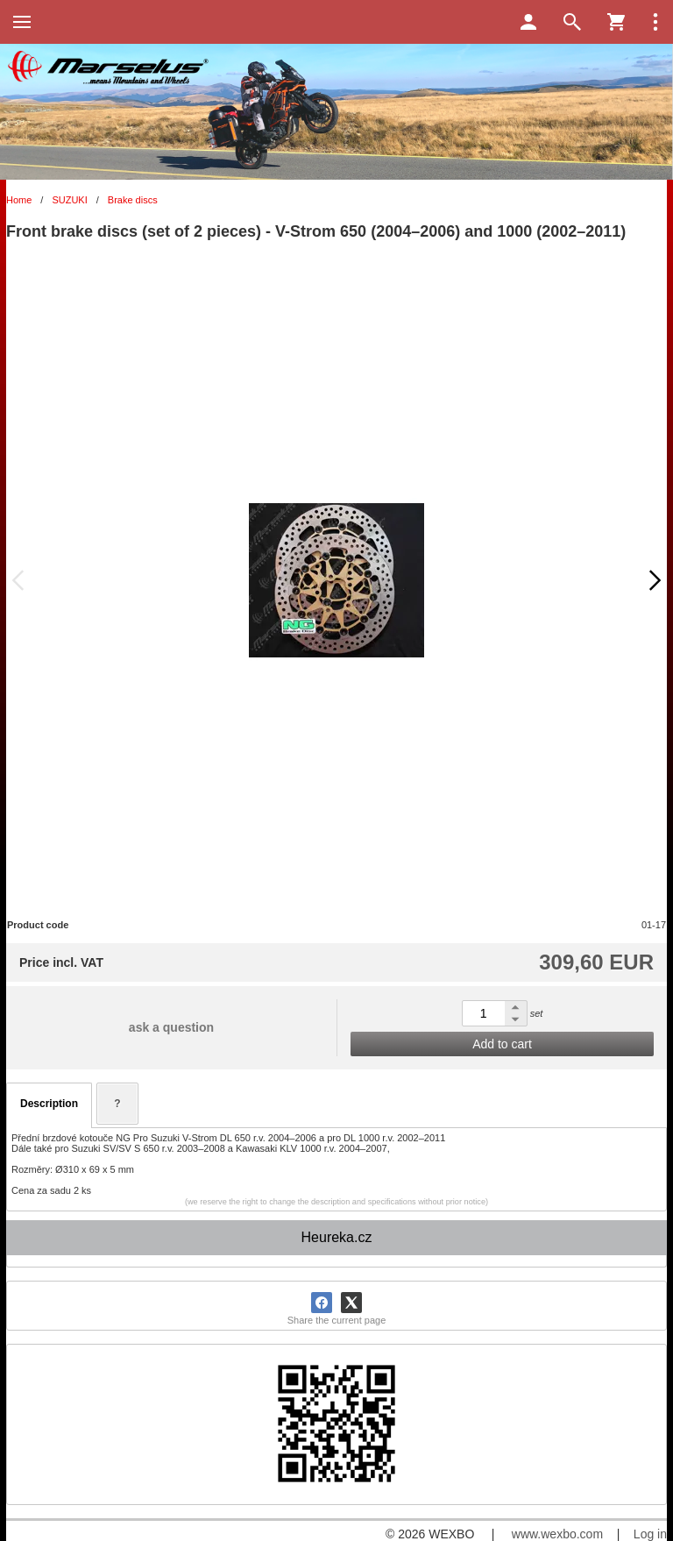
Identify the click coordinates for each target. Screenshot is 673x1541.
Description (49, 1103)
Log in (650, 1534)
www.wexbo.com (557, 1534)
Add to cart (502, 1044)
